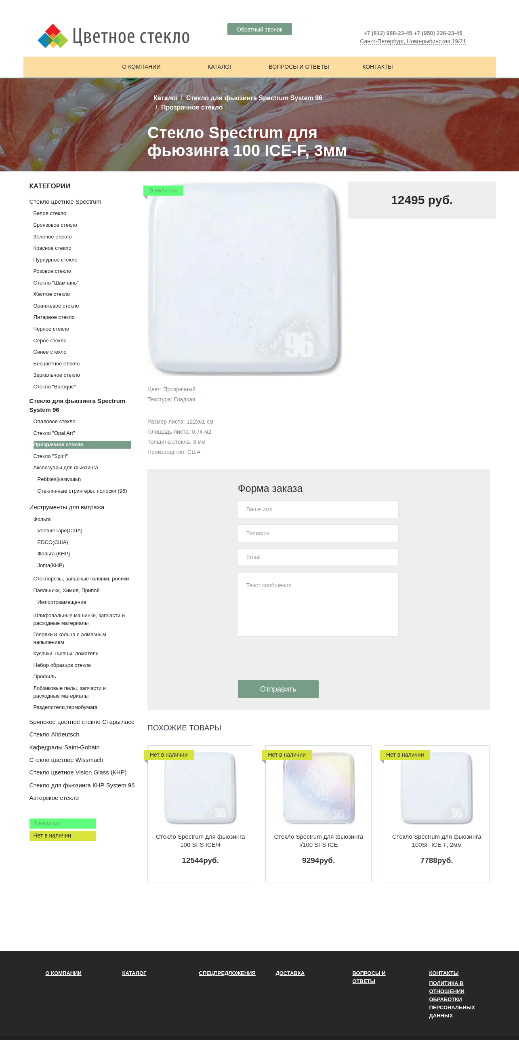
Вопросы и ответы (299, 66)
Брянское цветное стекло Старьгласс (81, 721)
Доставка (290, 973)
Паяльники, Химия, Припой (67, 590)
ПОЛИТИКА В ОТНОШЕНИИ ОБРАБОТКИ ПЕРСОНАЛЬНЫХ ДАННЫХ (452, 999)
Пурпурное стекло (56, 260)
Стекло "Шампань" (56, 283)
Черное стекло (51, 329)
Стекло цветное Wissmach (66, 759)
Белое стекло (50, 213)
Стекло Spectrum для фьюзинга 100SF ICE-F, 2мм (436, 840)
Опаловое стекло (55, 421)
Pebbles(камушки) (59, 479)
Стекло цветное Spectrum (65, 201)
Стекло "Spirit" (51, 456)
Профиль (45, 676)
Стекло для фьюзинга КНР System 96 (82, 785)
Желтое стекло (52, 294)
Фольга (42, 519)
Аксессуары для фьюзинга (66, 467)
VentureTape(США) (60, 530)
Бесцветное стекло (57, 364)
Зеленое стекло (53, 237)
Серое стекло (50, 341)
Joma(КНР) (51, 565)
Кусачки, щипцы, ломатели (66, 653)
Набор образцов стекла (62, 665)
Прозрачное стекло (59, 444)
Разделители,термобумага (66, 707)
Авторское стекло (54, 797)
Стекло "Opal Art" (54, 433)
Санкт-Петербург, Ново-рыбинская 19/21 (413, 41)
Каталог (220, 66)
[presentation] (299, 658)
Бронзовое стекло (55, 225)
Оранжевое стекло (56, 306)
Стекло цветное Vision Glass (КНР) (78, 772)
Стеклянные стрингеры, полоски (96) (82, 491)
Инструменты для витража (67, 507)
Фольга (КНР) (54, 554)
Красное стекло (52, 248)
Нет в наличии (52, 835)
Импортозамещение (62, 602)
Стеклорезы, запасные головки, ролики (81, 579)
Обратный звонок (259, 29)
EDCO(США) (53, 542)
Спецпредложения (227, 973)
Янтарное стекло (54, 317)
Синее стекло (50, 352)
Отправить (278, 689)
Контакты (377, 66)
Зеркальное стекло (57, 375)
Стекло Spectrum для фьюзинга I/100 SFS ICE (318, 840)
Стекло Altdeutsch (54, 734)
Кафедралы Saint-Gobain (64, 747)
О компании (141, 66)
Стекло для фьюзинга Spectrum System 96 (254, 98)
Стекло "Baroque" (55, 387)
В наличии (47, 823)
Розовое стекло (52, 271)
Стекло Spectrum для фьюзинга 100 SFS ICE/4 (200, 840)
